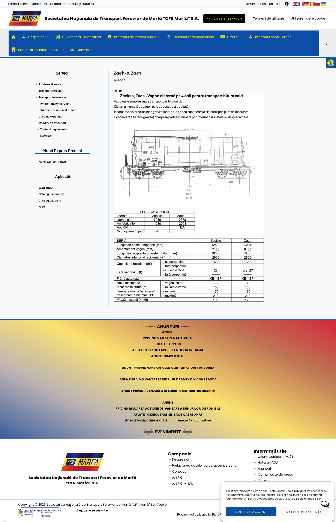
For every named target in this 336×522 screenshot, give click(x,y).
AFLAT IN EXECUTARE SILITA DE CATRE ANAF (168, 350)
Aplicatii (120, 80)
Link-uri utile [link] (271, 4)
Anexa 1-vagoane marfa (145, 420)
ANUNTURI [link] (168, 327)
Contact (82, 49)
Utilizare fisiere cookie (308, 18)
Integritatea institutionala (38, 49)
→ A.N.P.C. (175, 477)
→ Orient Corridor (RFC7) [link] (273, 456)
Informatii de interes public (133, 37)
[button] (331, 63)
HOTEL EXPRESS (168, 344)
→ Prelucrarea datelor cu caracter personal (202, 465)
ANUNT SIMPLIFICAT (168, 356)
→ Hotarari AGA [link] (266, 462)
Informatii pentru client (271, 37)
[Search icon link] (325, 44)
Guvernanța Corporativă (78, 37)
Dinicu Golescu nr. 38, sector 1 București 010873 (57, 4)
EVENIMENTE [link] (168, 432)
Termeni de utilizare (268, 18)
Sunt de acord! (251, 515)
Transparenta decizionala (190, 37)
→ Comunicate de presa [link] (273, 474)
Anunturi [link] (252, 4)
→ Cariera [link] (262, 480)
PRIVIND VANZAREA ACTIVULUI (168, 338)
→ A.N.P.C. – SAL (180, 483)
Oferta (231, 37)
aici (326, 502)
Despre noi (35, 37)
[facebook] (287, 4)
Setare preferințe (304, 515)
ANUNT (168, 332)
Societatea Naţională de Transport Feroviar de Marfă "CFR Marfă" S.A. (122, 18)
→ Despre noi (178, 459)
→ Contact (177, 471)
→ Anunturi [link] (262, 468)
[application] (47, 37)
